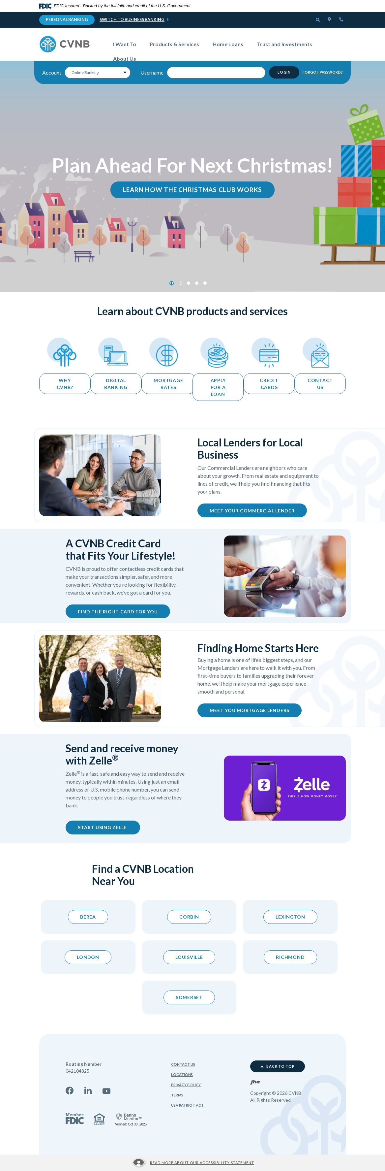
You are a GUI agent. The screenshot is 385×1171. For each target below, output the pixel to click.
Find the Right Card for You (118, 611)
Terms (177, 1095)
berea (88, 917)
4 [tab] (205, 283)
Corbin (189, 917)
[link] (131, 1119)
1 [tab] (180, 283)
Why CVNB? (65, 383)
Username (151, 72)
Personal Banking (67, 19)
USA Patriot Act (187, 1105)
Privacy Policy (186, 1085)
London (88, 957)
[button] (318, 20)
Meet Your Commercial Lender (252, 510)
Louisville (189, 957)
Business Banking (144, 19)
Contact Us (183, 1064)
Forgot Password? (323, 72)
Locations (182, 1074)
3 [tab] (196, 283)
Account (51, 72)
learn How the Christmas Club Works (192, 189)
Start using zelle (109, 827)
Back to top (277, 1066)
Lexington (290, 917)
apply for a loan (218, 387)
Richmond (290, 957)
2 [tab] (188, 283)
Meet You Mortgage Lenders (249, 710)
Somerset (189, 997)
